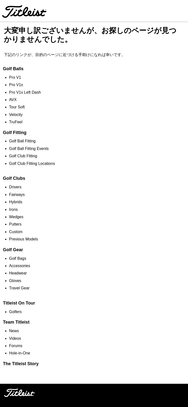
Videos (15, 338)
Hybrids (15, 202)
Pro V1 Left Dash (25, 92)
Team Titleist (16, 322)
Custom (16, 232)
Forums (15, 346)
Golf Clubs (14, 178)
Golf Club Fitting (23, 156)
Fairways (17, 194)
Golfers (15, 312)
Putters (15, 224)
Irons (13, 209)
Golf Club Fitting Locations (32, 163)
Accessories (19, 266)
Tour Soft (17, 107)
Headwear (18, 273)
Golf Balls (13, 68)
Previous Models (23, 239)
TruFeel (16, 122)
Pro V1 (15, 77)
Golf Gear (13, 249)
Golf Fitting (14, 132)
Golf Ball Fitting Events (29, 149)
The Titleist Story (21, 363)
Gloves (15, 281)
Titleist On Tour (19, 303)
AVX (13, 100)
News (14, 331)
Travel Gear (19, 288)
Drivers (15, 187)
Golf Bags (17, 258)
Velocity (16, 115)
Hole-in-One (19, 353)
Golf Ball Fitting (22, 141)
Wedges (16, 217)
